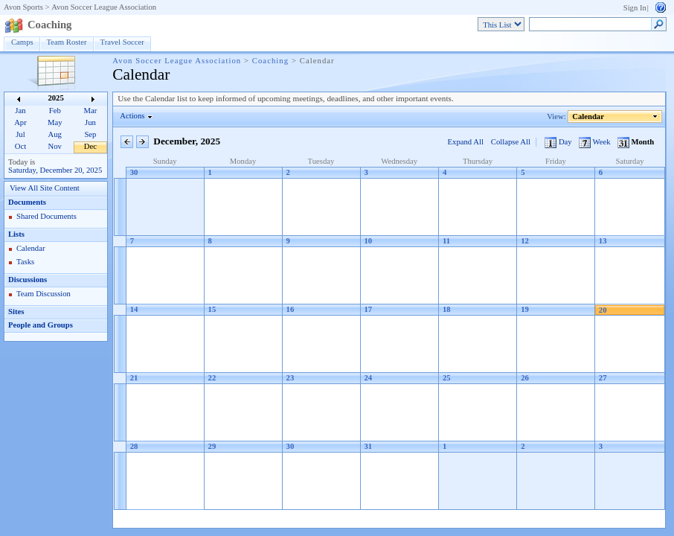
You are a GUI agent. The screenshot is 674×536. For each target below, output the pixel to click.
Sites (16, 311)
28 (134, 446)
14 (134, 309)
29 (212, 446)
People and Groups (40, 325)
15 (212, 309)
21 (134, 378)
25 (447, 378)
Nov (55, 146)
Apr (20, 122)
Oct (20, 146)
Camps (22, 42)
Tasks (25, 262)
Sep (90, 134)
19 (525, 309)
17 (369, 309)
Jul (20, 134)
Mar (90, 110)
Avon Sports (23, 7)
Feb (55, 110)
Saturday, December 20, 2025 (55, 170)
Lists (16, 234)
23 (290, 378)
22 (212, 378)
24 (369, 378)
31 (369, 446)
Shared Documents (46, 216)
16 (290, 309)
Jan (20, 110)
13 (603, 241)
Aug (55, 134)
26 (525, 378)
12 (525, 241)
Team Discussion (43, 294)
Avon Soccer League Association (103, 7)
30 (134, 172)
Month (635, 142)
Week (595, 142)
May (55, 122)
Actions (132, 116)
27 (603, 378)
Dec (90, 146)
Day (559, 142)
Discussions (27, 279)
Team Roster (67, 42)
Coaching (49, 25)
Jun (90, 122)
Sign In (634, 8)
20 (603, 310)
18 (447, 309)
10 (369, 241)
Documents (27, 202)
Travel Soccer (122, 42)
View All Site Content (45, 188)
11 (446, 241)
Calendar (30, 248)
